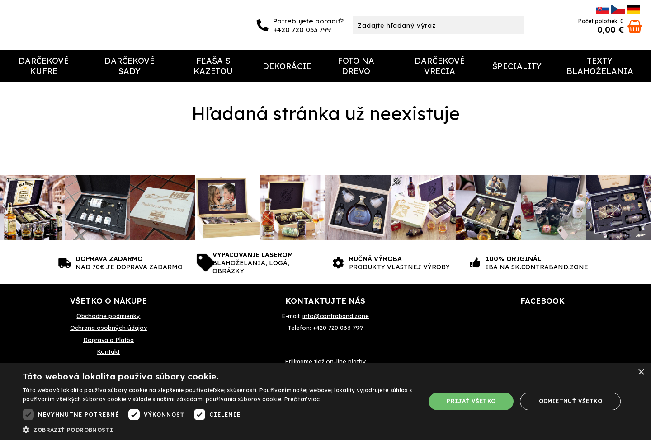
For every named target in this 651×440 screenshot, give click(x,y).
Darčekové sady (129, 66)
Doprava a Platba (108, 339)
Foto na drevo (356, 66)
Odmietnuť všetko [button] (570, 401)
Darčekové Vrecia (440, 66)
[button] (218, 429)
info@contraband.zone (335, 315)
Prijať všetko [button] (471, 401)
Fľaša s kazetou (213, 66)
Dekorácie (287, 66)
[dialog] (325, 401)
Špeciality (517, 66)
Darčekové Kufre (44, 66)
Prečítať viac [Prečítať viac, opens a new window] (302, 399)
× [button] (640, 372)
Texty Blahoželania (599, 66)
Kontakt (108, 351)
